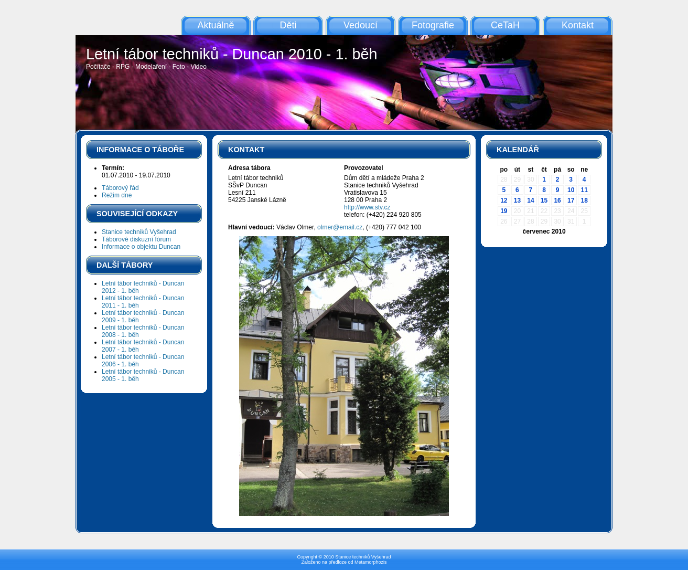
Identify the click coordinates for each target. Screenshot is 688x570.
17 (570, 200)
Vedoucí (360, 25)
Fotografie (433, 25)
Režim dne (117, 195)
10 (570, 190)
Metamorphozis (370, 562)
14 (530, 200)
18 (584, 200)
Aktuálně (215, 25)
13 (517, 200)
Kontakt (578, 25)
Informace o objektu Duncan (141, 246)
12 (503, 200)
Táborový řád (120, 188)
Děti (288, 25)
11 (584, 190)
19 (503, 211)
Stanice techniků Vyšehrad (139, 232)
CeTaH (505, 25)
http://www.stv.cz (367, 207)
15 (544, 200)
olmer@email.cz (339, 227)
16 (557, 200)
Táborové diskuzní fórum (136, 239)
